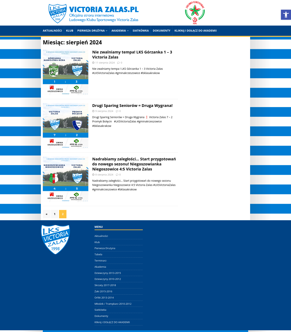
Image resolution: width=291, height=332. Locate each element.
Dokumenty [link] (161, 30)
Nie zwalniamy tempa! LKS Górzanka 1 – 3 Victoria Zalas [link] (132, 54)
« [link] (46, 214)
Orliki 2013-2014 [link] (104, 297)
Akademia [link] (118, 30)
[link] (286, 15)
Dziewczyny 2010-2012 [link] (108, 279)
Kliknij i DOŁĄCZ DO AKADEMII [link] (195, 30)
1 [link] (54, 214)
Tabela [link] (98, 254)
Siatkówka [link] (141, 30)
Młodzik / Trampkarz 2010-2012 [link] (113, 303)
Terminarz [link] (101, 260)
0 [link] (121, 62)
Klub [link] (69, 30)
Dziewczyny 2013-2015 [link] (108, 273)
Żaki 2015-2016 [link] (103, 291)
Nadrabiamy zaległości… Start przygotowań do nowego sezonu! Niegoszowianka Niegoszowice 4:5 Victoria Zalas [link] (134, 164)
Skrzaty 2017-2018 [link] (105, 285)
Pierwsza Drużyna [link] (91, 30)
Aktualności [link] (52, 30)
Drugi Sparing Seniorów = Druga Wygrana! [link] (132, 105)
